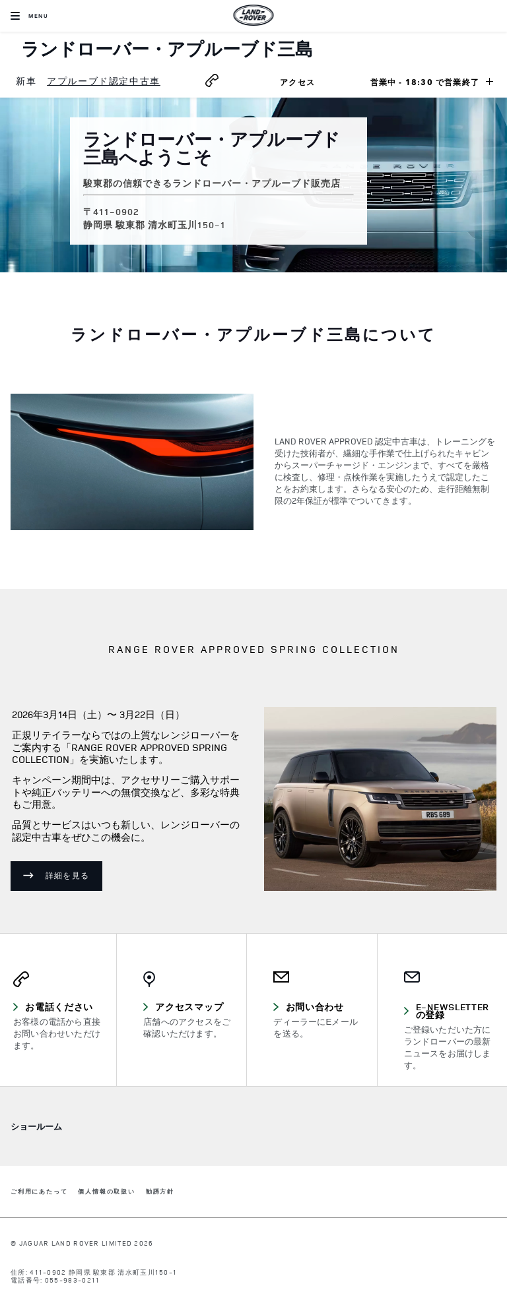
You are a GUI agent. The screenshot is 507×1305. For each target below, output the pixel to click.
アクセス (313, 84)
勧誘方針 (160, 1192)
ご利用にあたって (39, 1192)
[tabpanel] (253, 465)
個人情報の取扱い (106, 1192)
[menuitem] (26, 82)
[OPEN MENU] (29, 16)
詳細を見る (67, 875)
